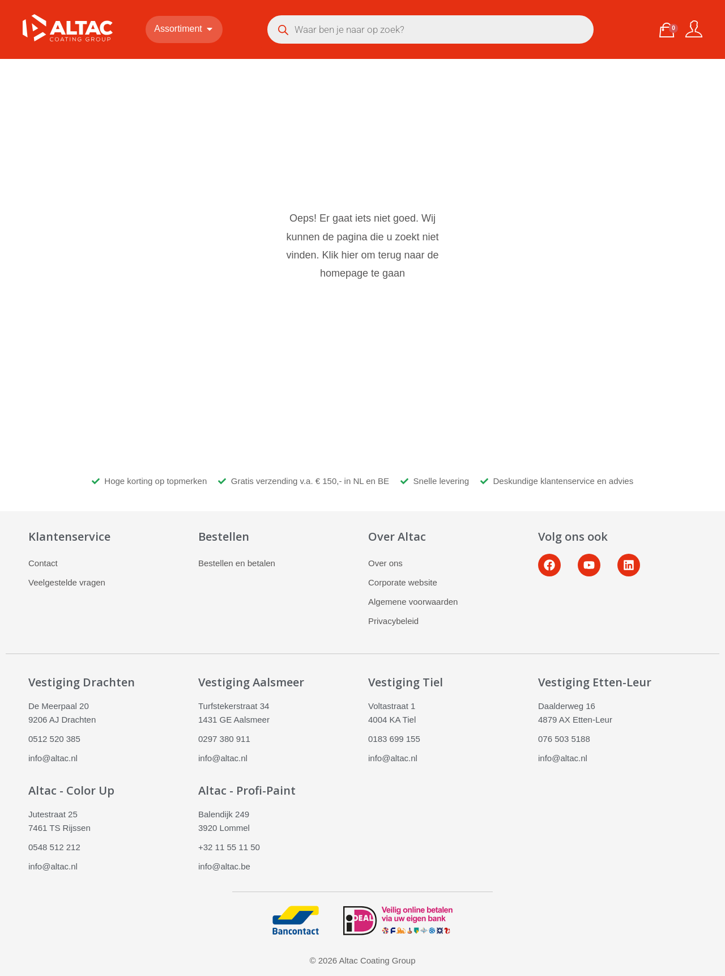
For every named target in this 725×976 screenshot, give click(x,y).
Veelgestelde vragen (66, 582)
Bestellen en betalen (236, 563)
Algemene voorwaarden (413, 601)
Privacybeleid (393, 621)
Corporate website (402, 582)
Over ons (385, 563)
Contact (43, 563)
